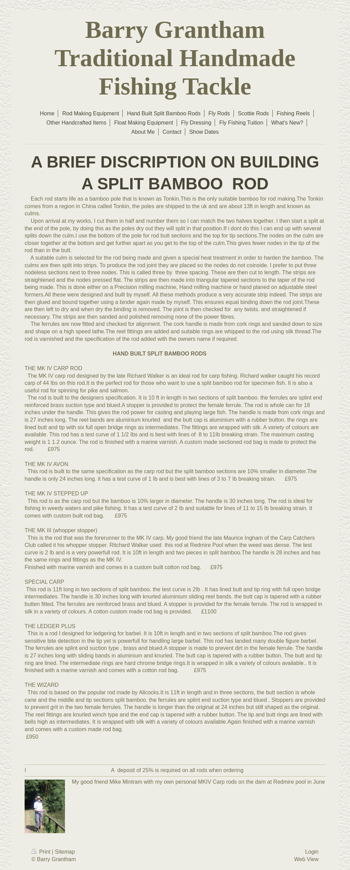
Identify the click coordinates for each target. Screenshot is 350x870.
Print (41, 852)
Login (312, 852)
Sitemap (65, 852)
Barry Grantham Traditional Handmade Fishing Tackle (175, 58)
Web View (306, 859)
